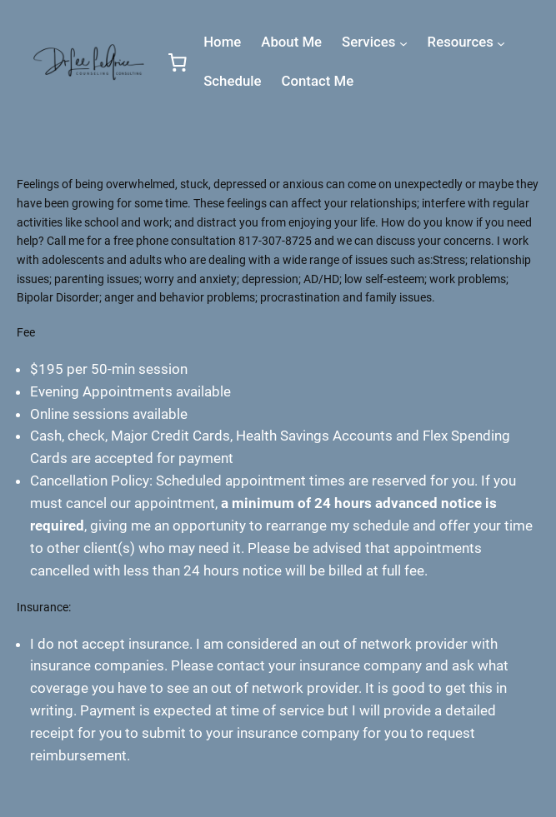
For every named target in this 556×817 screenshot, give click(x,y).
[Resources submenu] (501, 43)
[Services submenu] (403, 43)
